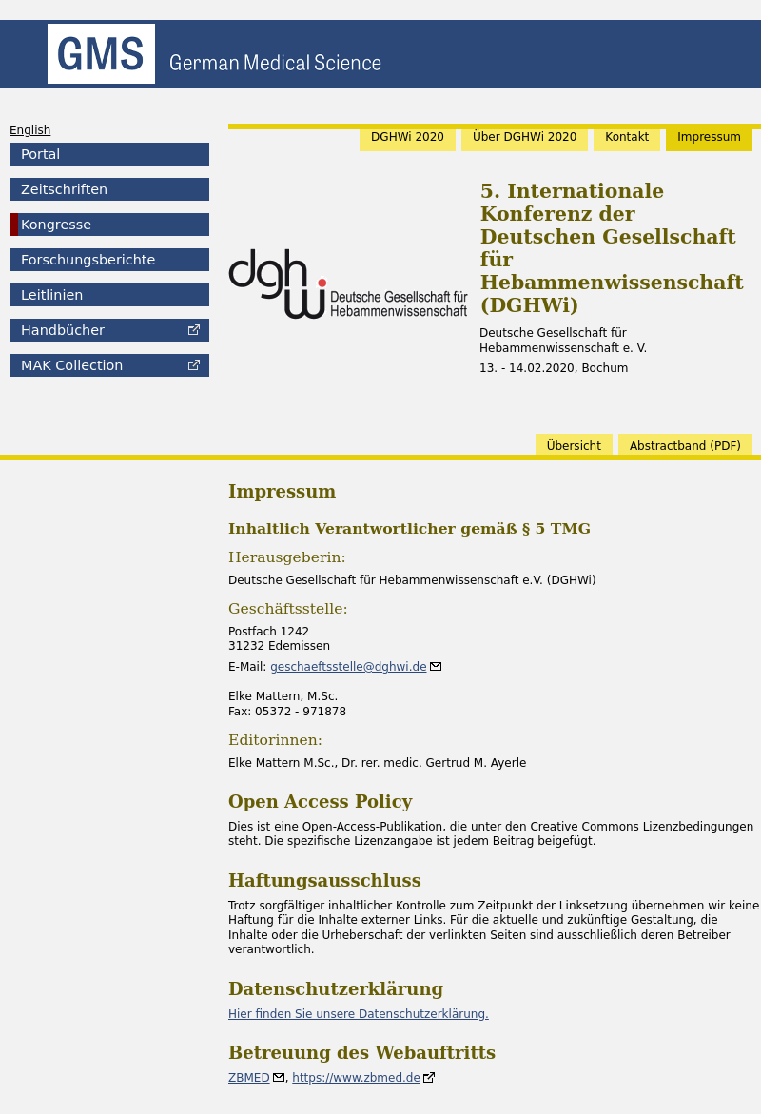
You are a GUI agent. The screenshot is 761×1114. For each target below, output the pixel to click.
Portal (40, 154)
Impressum (709, 137)
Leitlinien (52, 295)
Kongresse (56, 224)
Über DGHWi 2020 (524, 137)
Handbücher (63, 330)
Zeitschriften (64, 189)
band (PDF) (685, 446)
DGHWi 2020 (407, 137)
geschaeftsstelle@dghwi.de (348, 667)
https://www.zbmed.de (356, 1078)
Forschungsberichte (88, 259)
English (30, 130)
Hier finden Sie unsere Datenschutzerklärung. (358, 1014)
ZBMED (249, 1078)
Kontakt (627, 137)
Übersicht (574, 446)
